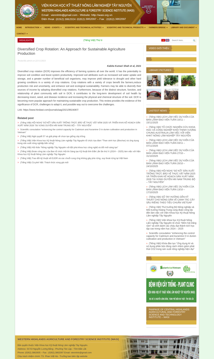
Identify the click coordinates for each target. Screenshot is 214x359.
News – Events (52, 27)
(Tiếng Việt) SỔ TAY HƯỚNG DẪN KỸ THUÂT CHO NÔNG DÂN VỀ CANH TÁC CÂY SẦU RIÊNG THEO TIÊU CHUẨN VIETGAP (170, 199)
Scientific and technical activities (83, 27)
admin (29, 60)
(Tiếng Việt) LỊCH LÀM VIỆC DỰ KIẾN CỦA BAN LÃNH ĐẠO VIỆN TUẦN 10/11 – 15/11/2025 (170, 119)
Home (19, 27)
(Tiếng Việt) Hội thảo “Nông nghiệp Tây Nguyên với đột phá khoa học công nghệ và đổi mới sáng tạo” (69, 147)
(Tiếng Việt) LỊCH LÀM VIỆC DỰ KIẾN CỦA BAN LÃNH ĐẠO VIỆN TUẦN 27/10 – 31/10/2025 (170, 153)
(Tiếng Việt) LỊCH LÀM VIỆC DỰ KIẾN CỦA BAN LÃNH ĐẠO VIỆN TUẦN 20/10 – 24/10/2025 (170, 163)
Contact (21, 34)
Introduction (32, 27)
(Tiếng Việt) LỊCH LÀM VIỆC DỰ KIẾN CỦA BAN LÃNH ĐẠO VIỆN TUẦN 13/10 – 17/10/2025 (170, 189)
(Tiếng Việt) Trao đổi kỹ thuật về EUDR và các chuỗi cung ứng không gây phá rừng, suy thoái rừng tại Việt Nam (74, 158)
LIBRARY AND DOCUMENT (183, 27)
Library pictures (160, 70)
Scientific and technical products (125, 27)
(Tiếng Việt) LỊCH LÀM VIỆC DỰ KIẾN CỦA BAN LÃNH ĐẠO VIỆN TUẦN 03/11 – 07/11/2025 (170, 143)
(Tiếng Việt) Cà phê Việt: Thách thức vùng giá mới (44, 162)
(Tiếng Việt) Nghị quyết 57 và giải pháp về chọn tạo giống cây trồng (52, 136)
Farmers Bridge (157, 27)
